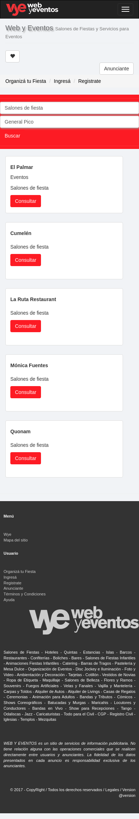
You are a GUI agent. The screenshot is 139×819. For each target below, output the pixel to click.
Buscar (12, 136)
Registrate (89, 81)
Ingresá (62, 81)
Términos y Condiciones (25, 594)
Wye (7, 534)
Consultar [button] (25, 201)
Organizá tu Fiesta (25, 81)
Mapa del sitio (16, 540)
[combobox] (69, 108)
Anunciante (116, 68)
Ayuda (9, 600)
